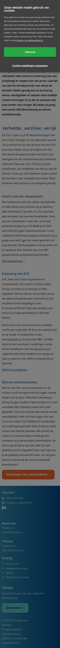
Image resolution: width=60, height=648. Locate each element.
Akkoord (30, 52)
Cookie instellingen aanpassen (30, 65)
